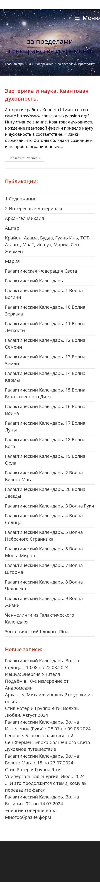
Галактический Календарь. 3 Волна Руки (49, 506)
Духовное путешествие (30, 749)
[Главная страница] (18, 64)
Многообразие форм (28, 817)
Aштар (12, 228)
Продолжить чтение (27, 159)
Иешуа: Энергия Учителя (32, 674)
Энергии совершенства (31, 810)
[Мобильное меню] (87, 18)
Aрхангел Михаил (24, 218)
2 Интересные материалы (33, 208)
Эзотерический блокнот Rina (36, 631)
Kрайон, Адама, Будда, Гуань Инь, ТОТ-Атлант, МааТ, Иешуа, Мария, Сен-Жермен (47, 244)
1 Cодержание (21, 199)
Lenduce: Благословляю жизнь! (39, 735)
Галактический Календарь (34, 281)
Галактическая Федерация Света (41, 271)
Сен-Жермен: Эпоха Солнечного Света (47, 742)
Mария (12, 261)
